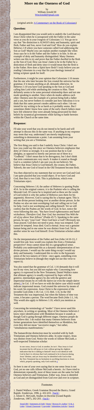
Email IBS (24, 404)
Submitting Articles (59, 406)
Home (48, 404)
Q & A (71, 404)
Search (71, 406)
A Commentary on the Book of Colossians (55, 23)
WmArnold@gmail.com (47, 14)
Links (22, 406)
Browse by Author (59, 404)
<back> (55, 393)
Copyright (46, 406)
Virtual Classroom (33, 406)
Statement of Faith (37, 404)
